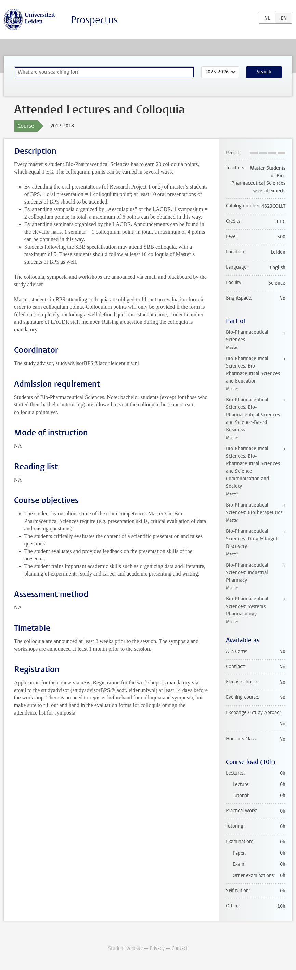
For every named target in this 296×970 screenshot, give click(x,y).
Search (264, 72)
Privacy (157, 948)
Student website (125, 948)
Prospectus (94, 20)
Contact (179, 948)
